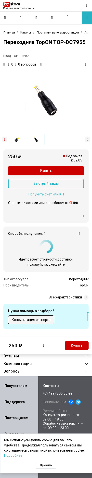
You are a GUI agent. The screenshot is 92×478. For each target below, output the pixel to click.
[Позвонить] (5, 17)
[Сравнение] (21, 17)
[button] (67, 16)
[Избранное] (36, 17)
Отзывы (11, 356)
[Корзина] (52, 17)
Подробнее (13, 455)
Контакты (51, 386)
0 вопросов (25, 64)
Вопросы (12, 371)
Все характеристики (69, 297)
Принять (46, 465)
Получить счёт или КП (46, 194)
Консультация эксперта (31, 320)
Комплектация (17, 363)
